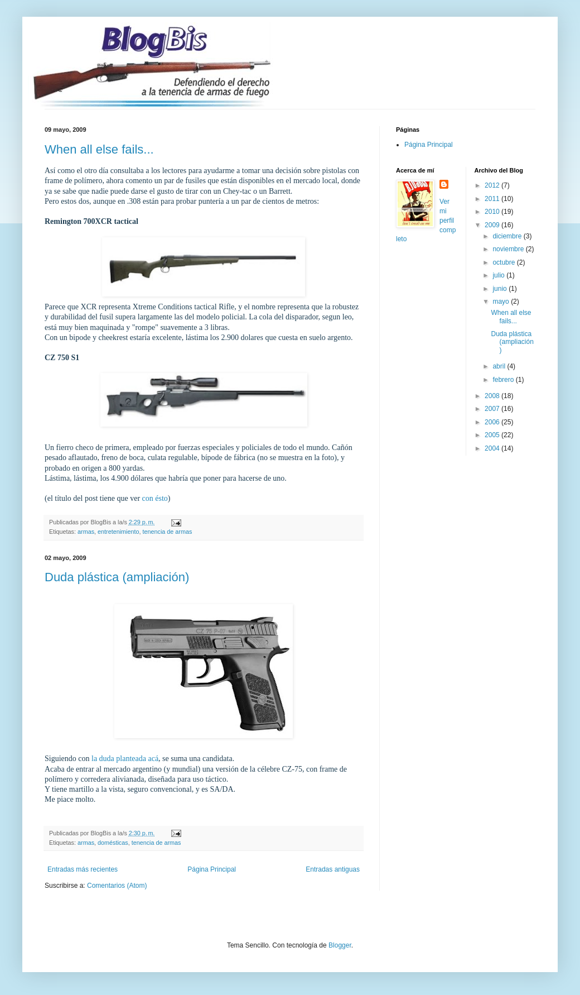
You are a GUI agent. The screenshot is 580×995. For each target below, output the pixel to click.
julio (499, 275)
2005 (493, 435)
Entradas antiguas (333, 869)
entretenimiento (118, 531)
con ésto (155, 498)
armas (86, 531)
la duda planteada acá (124, 758)
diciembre (507, 236)
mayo (501, 301)
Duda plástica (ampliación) (117, 577)
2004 (493, 448)
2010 (493, 212)
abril (499, 366)
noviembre (508, 249)
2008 (493, 396)
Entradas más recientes (82, 869)
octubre (504, 262)
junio (500, 289)
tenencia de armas (167, 531)
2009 (493, 225)
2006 (493, 422)
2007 (493, 409)
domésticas (113, 842)
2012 (493, 185)
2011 (493, 199)
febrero (503, 380)
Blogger (339, 945)
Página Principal (211, 869)
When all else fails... (99, 149)
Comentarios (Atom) (117, 885)
